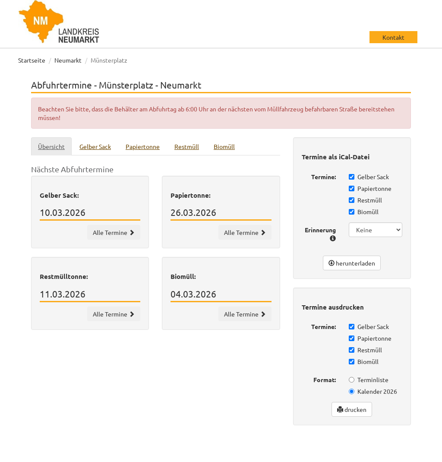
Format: (324, 379)
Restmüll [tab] (186, 146)
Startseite (31, 60)
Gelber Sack (369, 176)
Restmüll (365, 200)
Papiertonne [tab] (143, 146)
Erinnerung (320, 233)
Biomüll (364, 211)
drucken (351, 409)
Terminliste (368, 379)
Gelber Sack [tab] (95, 146)
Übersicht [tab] (51, 146)
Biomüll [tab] (224, 146)
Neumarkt (68, 60)
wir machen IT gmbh (293, 449)
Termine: (323, 176)
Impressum (368, 458)
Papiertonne (370, 188)
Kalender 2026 (373, 391)
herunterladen (351, 263)
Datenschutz (370, 449)
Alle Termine (114, 232)
